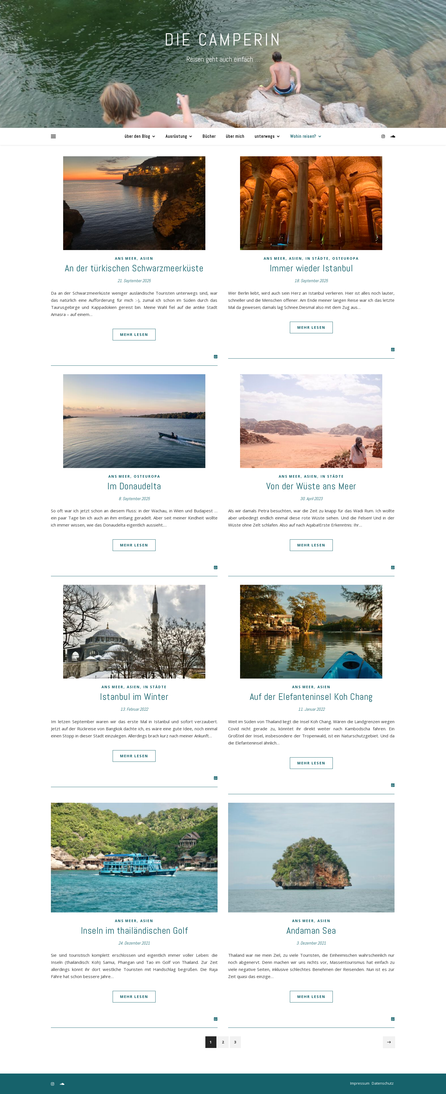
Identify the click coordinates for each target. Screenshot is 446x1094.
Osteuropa (345, 258)
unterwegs (265, 136)
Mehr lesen (134, 334)
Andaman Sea (311, 931)
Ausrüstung (176, 136)
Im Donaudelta (134, 486)
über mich (235, 136)
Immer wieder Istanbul (311, 268)
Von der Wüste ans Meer (311, 486)
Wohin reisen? (303, 136)
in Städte (317, 258)
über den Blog (137, 136)
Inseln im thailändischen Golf (134, 931)
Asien (146, 258)
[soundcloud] (392, 136)
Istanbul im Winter (134, 697)
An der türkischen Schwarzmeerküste (134, 268)
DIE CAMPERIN (223, 40)
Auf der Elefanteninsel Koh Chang (311, 697)
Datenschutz (383, 1083)
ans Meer (126, 258)
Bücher (209, 136)
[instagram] (383, 136)
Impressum (359, 1083)
